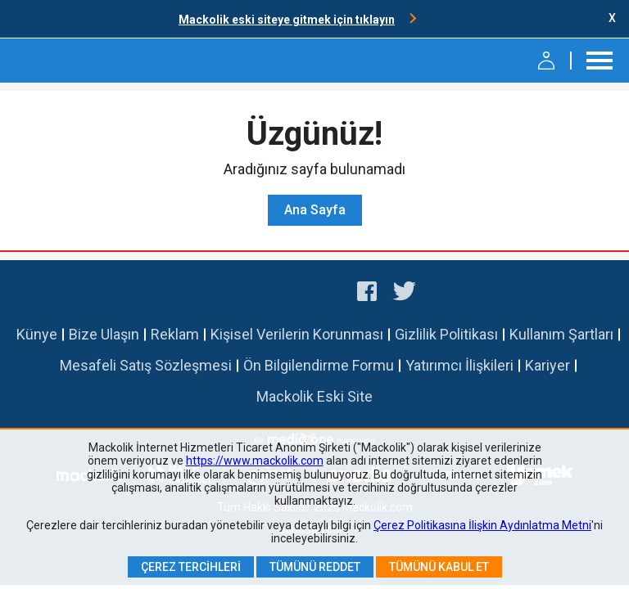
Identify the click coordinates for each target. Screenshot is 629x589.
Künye (36, 334)
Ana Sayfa (315, 210)
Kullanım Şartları (561, 334)
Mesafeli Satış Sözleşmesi (146, 365)
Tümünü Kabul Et (439, 566)
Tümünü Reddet (314, 566)
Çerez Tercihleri (191, 566)
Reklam (175, 334)
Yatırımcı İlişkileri (459, 365)
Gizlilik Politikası (446, 334)
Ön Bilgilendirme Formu (318, 365)
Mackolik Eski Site (314, 396)
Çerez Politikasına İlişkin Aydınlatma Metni (482, 525)
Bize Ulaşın (104, 334)
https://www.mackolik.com (255, 460)
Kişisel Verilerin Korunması (296, 334)
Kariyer (547, 365)
